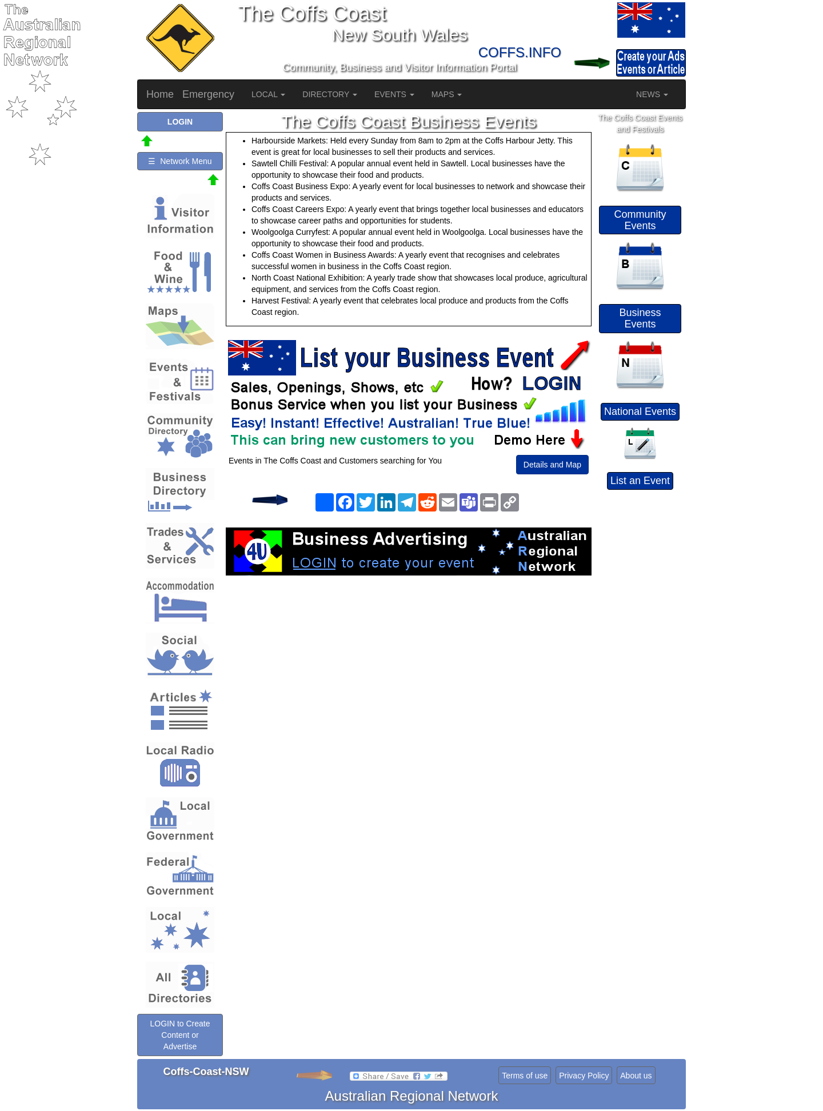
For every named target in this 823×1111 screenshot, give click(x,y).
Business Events (640, 318)
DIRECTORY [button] (329, 94)
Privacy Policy (584, 1075)
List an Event (640, 480)
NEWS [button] (652, 94)
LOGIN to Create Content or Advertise (180, 1035)
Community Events (640, 220)
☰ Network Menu (179, 161)
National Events (640, 411)
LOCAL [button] (268, 94)
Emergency (208, 94)
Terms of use (525, 1075)
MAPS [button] (447, 94)
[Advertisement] (409, 667)
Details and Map (552, 464)
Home (160, 94)
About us (636, 1075)
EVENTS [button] (394, 94)
